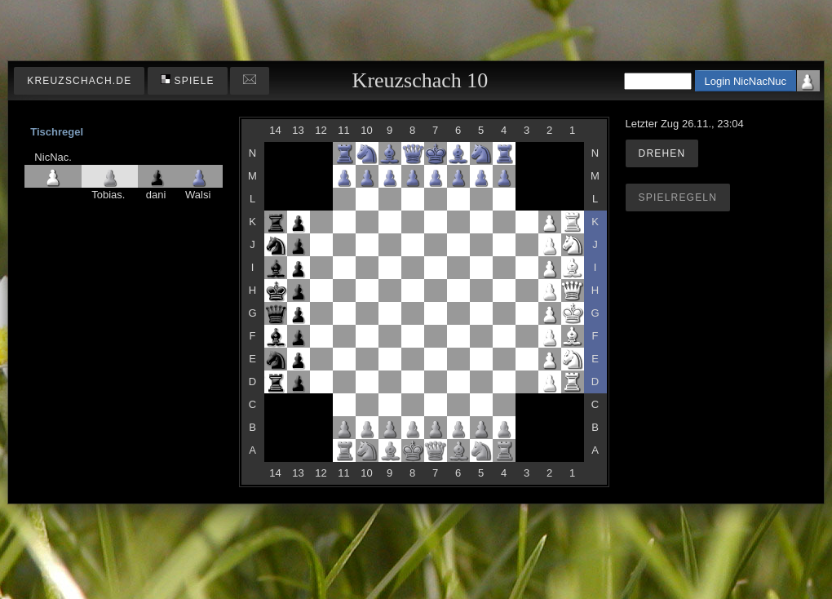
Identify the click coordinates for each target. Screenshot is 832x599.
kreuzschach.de (79, 81)
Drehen (662, 153)
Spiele (188, 80)
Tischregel (56, 132)
